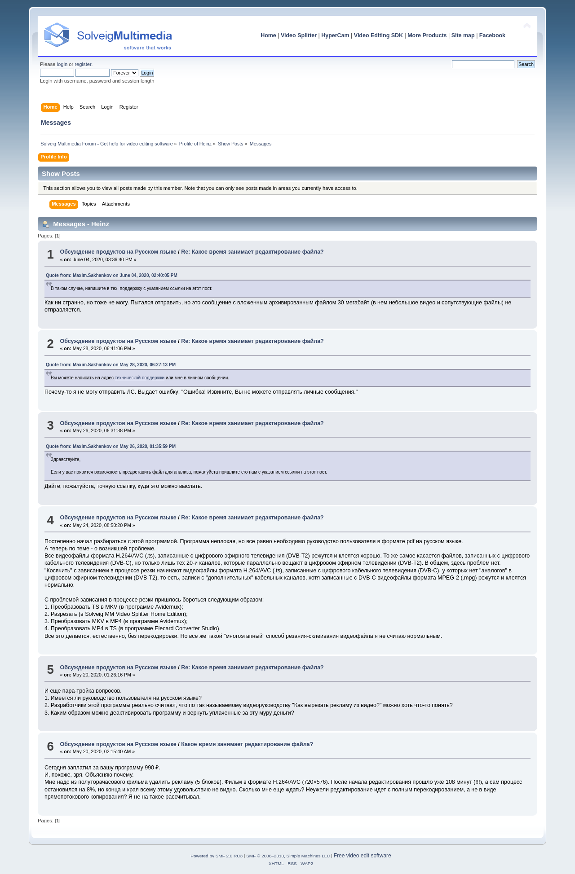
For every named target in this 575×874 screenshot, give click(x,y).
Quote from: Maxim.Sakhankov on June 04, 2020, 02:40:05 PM (111, 275)
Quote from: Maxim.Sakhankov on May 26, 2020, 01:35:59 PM (111, 446)
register (83, 64)
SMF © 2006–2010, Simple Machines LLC (288, 855)
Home (268, 35)
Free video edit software (362, 855)
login (62, 64)
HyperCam (335, 35)
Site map (463, 35)
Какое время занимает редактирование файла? (247, 744)
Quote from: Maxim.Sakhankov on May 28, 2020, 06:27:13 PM (111, 364)
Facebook (492, 35)
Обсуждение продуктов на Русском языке (118, 252)
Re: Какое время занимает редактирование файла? (252, 252)
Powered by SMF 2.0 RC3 (216, 855)
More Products (427, 35)
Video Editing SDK (378, 35)
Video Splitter (299, 35)
